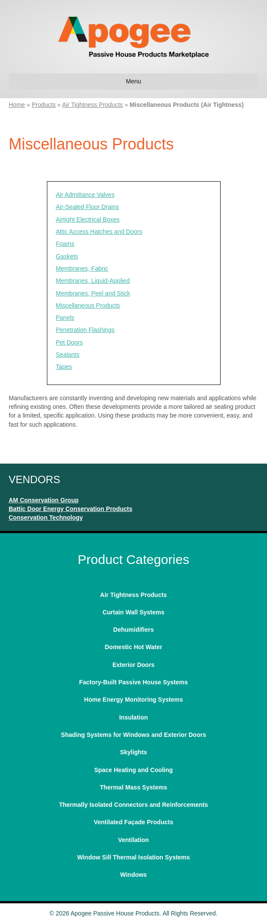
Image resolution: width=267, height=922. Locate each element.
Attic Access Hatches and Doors (99, 231)
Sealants (67, 354)
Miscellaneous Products (88, 305)
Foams (65, 243)
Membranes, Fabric (82, 268)
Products (44, 104)
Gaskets (67, 256)
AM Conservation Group (44, 500)
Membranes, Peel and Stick (93, 293)
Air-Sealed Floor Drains (87, 206)
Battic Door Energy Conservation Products (70, 508)
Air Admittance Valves (85, 194)
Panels (65, 317)
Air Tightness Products (92, 104)
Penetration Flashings (85, 329)
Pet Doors (69, 342)
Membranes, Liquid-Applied (93, 280)
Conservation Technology (46, 517)
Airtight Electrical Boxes (88, 219)
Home (17, 104)
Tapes (64, 366)
